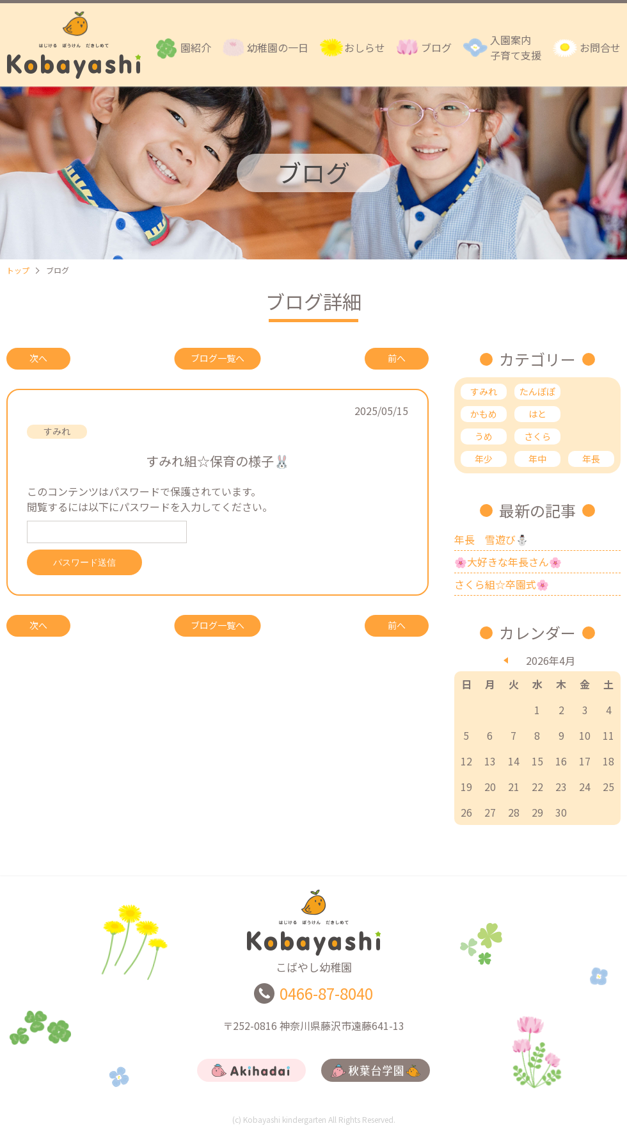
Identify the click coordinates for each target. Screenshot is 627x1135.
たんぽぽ (537, 391)
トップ (17, 270)
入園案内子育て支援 (515, 47)
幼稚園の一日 (277, 47)
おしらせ (364, 47)
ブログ (436, 47)
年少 (484, 458)
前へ (397, 358)
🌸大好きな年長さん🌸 (508, 561)
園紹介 (195, 47)
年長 (591, 458)
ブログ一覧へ (217, 358)
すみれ (483, 391)
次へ (38, 358)
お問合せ (600, 47)
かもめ (483, 413)
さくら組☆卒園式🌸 (501, 584)
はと (537, 413)
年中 (537, 458)
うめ (484, 436)
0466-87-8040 (326, 996)
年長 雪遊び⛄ (491, 539)
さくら (537, 436)
